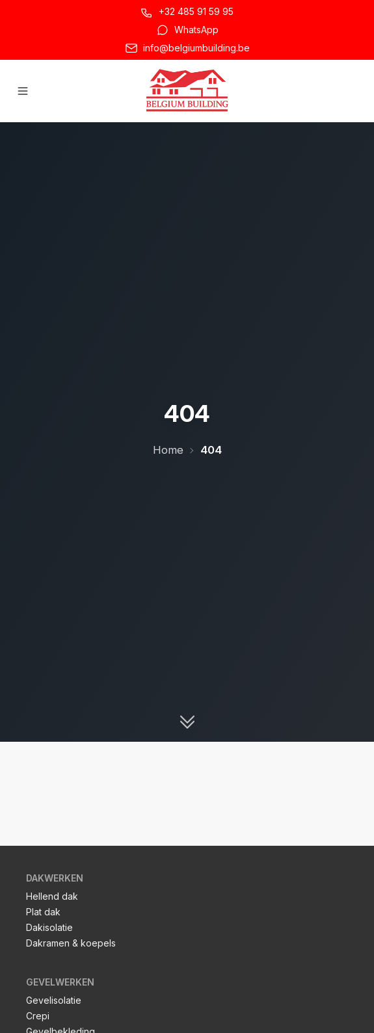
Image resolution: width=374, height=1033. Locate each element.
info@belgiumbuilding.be (196, 47)
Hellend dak (52, 896)
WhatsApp (196, 29)
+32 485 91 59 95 (196, 11)
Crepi (37, 1015)
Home (168, 449)
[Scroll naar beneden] (187, 721)
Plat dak (43, 911)
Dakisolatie (49, 927)
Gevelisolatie (53, 1000)
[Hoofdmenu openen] (22, 91)
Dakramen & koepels (71, 942)
